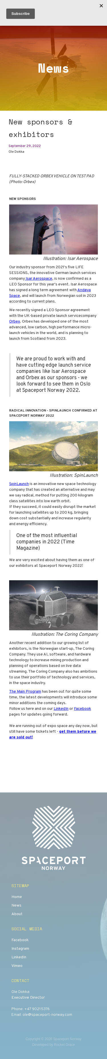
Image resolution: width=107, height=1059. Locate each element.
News (16, 905)
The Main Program (25, 691)
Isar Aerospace (38, 278)
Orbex (14, 321)
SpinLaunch (19, 484)
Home (16, 897)
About (17, 914)
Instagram (20, 948)
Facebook (82, 708)
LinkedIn (61, 708)
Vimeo (17, 965)
